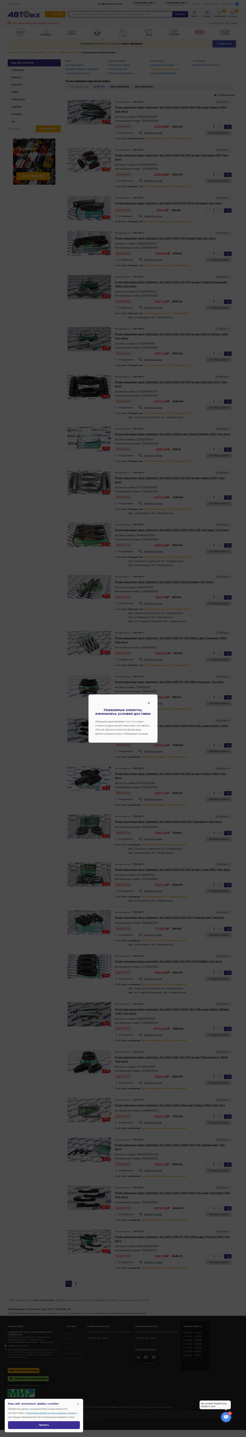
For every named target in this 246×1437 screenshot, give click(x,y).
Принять (44, 1425)
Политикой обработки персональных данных (51, 1413)
